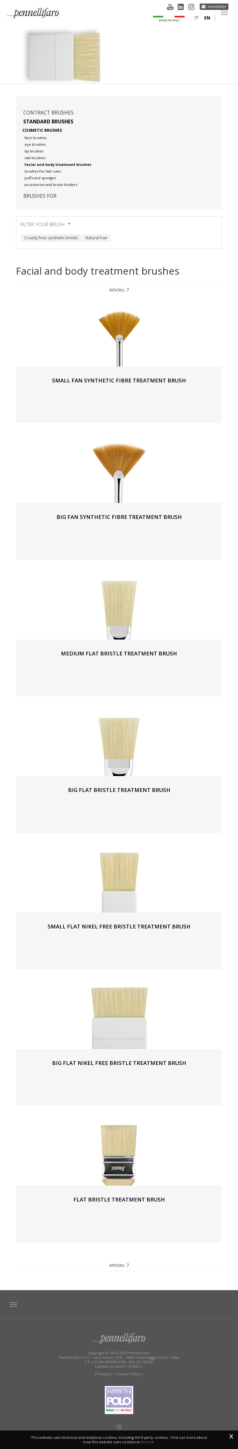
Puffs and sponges (40, 177)
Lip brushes (34, 151)
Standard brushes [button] (48, 121)
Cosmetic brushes (42, 130)
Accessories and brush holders (51, 184)
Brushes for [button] (39, 196)
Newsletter (217, 6)
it (196, 18)
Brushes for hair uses (43, 171)
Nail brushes (35, 157)
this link (147, 1441)
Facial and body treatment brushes (58, 164)
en (207, 18)
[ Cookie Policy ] (128, 1373)
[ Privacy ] (103, 1373)
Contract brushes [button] (48, 112)
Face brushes (36, 137)
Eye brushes (35, 144)
